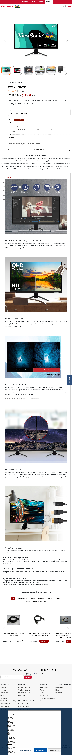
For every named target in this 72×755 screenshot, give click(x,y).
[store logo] (29, 6)
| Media (37, 143)
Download (7, 191)
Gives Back (43, 701)
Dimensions (8, 195)
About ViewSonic (45, 687)
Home (3, 10)
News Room (59, 687)
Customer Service (23, 706)
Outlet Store (3, 695)
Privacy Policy (10, 741)
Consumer (48, 1)
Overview (7, 178)
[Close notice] (58, 750)
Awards (6, 182)
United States (40, 674)
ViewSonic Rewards (24, 690)
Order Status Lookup (24, 693)
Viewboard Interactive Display (9, 701)
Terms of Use (9, 744)
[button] (5, 40)
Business (41, 1)
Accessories (4, 693)
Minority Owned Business (47, 698)
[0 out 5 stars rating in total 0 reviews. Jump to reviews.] (16, 91)
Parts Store (3, 698)
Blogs (57, 690)
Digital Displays (4, 706)
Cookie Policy (10, 742)
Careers (42, 693)
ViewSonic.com (24, 1)
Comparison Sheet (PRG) (17, 144)
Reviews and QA (9, 200)
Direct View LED (5, 703)
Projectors (3, 690)
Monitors (3, 687)
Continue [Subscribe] (27, 677)
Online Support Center (24, 704)
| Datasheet (30, 143)
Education (33, 1)
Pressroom (59, 693)
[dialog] (36, 731)
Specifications (9, 187)
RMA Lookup (22, 695)
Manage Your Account (24, 687)
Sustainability (44, 695)
